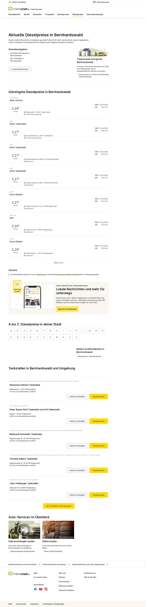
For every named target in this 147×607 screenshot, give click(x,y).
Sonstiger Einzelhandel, (51, 381)
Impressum (34, 604)
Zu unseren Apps (40, 577)
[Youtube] (40, 589)
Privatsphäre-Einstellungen (53, 604)
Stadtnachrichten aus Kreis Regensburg (86, 564)
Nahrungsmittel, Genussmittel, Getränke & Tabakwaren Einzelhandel (60, 430)
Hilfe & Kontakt (90, 577)
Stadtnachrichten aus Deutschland (22, 564)
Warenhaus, (63, 381)
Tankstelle (24, 406)
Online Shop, (26, 430)
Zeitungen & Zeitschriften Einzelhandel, (30, 381)
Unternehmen (64, 581)
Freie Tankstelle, (15, 406)
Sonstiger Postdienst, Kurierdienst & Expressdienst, (42, 455)
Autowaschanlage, (16, 430)
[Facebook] (35, 589)
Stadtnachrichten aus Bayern (52, 564)
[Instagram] (46, 589)
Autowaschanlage (73, 381)
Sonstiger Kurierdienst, (72, 455)
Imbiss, (62, 455)
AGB (10, 604)
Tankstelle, (13, 381)
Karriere (62, 577)
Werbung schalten (66, 586)
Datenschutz (21, 604)
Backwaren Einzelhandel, (18, 479)
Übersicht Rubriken (66, 590)
